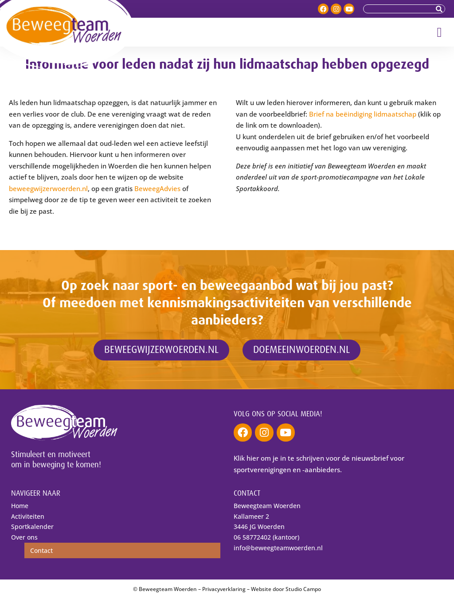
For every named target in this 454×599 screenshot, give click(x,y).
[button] (439, 32)
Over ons (24, 537)
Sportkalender (32, 526)
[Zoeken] (440, 9)
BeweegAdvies (157, 188)
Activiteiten (27, 516)
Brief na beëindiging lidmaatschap (362, 114)
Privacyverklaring (224, 589)
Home (19, 505)
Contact (41, 550)
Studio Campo (303, 589)
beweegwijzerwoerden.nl (48, 188)
